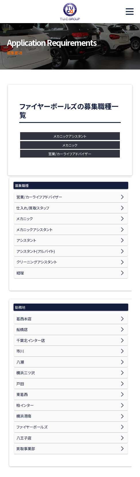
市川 (19, 332)
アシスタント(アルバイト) (34, 242)
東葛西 (21, 369)
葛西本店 (23, 304)
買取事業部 (25, 415)
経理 (19, 260)
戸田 (19, 360)
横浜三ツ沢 (24, 351)
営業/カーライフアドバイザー (69, 153)
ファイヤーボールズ (30, 397)
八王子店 (23, 406)
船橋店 (21, 314)
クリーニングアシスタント (34, 251)
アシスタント (25, 233)
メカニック (69, 145)
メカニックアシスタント (70, 136)
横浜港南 (23, 388)
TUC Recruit (70, 11)
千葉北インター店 (29, 323)
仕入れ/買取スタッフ (31, 205)
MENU (127, 11)
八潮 (19, 341)
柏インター (24, 378)
